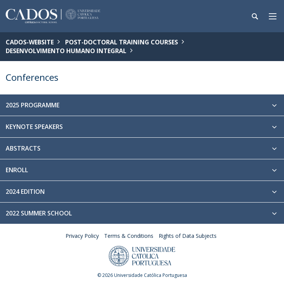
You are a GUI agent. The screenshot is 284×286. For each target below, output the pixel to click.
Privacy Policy (82, 235)
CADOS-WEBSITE (30, 42)
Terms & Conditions (128, 235)
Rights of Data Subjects (188, 235)
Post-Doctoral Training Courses (121, 42)
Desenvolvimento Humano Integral (66, 51)
